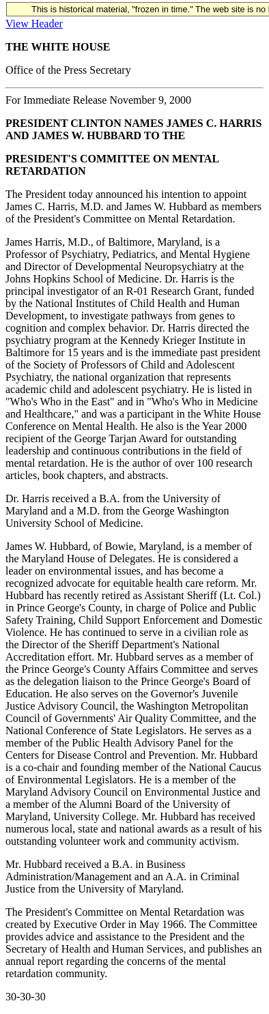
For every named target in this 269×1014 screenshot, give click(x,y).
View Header (34, 23)
